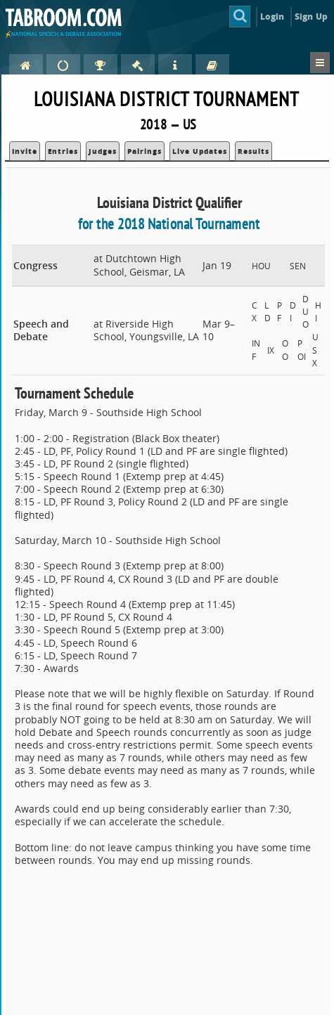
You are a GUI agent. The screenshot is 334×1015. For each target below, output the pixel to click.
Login (272, 16)
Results (253, 151)
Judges (103, 151)
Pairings (144, 151)
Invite (24, 151)
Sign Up (311, 16)
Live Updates (199, 151)
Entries (63, 151)
